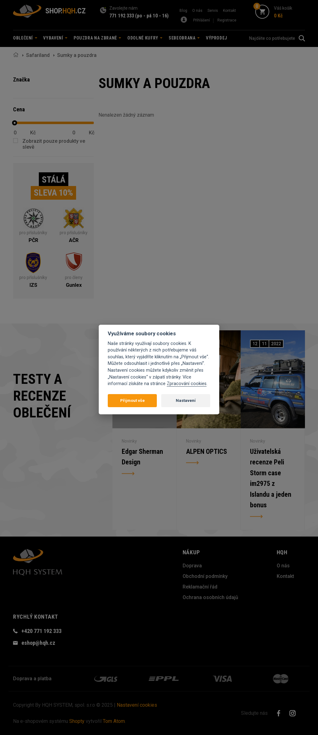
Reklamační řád (200, 587)
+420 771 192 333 (41, 631)
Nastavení (186, 400)
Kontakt (229, 10)
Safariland (38, 55)
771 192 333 (121, 16)
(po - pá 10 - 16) (152, 16)
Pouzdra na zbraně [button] (97, 37)
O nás (197, 10)
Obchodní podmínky (205, 576)
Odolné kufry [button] (144, 37)
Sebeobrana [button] (184, 37)
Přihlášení (201, 20)
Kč (33, 132)
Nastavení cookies (137, 705)
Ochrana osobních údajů (210, 597)
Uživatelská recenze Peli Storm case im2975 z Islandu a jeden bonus (270, 478)
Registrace (226, 20)
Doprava (192, 566)
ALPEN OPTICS (206, 450)
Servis (212, 10)
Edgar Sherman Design (142, 456)
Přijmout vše (132, 400)
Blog (183, 10)
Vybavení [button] (55, 37)
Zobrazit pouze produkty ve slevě (53, 144)
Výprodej (216, 37)
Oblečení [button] (25, 37)
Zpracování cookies (187, 383)
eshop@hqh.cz (38, 643)
